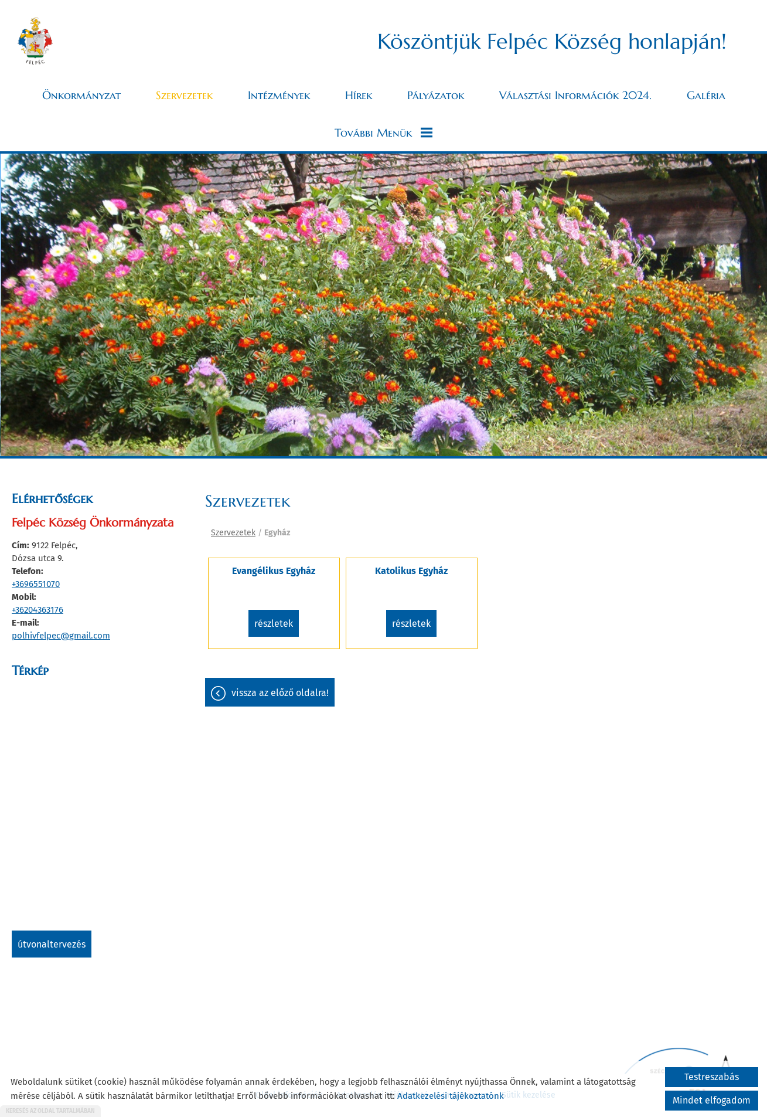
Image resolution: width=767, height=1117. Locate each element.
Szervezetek (184, 95)
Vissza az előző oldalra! (280, 692)
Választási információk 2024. (575, 95)
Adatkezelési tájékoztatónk (450, 1096)
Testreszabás (711, 1076)
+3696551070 (36, 584)
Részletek (273, 623)
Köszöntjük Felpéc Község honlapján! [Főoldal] (552, 41)
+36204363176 (37, 610)
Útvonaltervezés (52, 944)
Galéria (706, 95)
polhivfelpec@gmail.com (61, 635)
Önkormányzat (81, 95)
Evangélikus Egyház (273, 570)
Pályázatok (435, 95)
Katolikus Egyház (411, 570)
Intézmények (279, 95)
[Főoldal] (35, 41)
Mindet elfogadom (712, 1100)
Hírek (358, 95)
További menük (383, 132)
